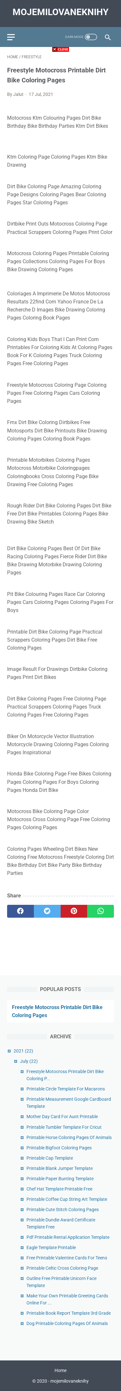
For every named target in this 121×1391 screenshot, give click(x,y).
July (29, 1061)
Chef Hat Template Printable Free (59, 1189)
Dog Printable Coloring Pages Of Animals (67, 1323)
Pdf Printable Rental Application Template (67, 1237)
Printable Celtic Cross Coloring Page (62, 1268)
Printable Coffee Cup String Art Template (66, 1199)
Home (60, 1370)
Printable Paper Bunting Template (60, 1178)
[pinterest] (74, 911)
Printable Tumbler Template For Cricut (64, 1127)
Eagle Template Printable (51, 1247)
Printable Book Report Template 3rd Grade (68, 1313)
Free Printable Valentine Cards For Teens (66, 1257)
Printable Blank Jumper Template (59, 1168)
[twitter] (47, 911)
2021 (23, 1050)
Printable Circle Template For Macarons (65, 1088)
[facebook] (20, 911)
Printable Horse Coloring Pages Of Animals (69, 1137)
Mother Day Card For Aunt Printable (62, 1116)
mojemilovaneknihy (60, 12)
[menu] (11, 37)
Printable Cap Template (49, 1158)
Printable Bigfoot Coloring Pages (59, 1147)
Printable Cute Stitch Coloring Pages (62, 1209)
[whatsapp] (100, 911)
